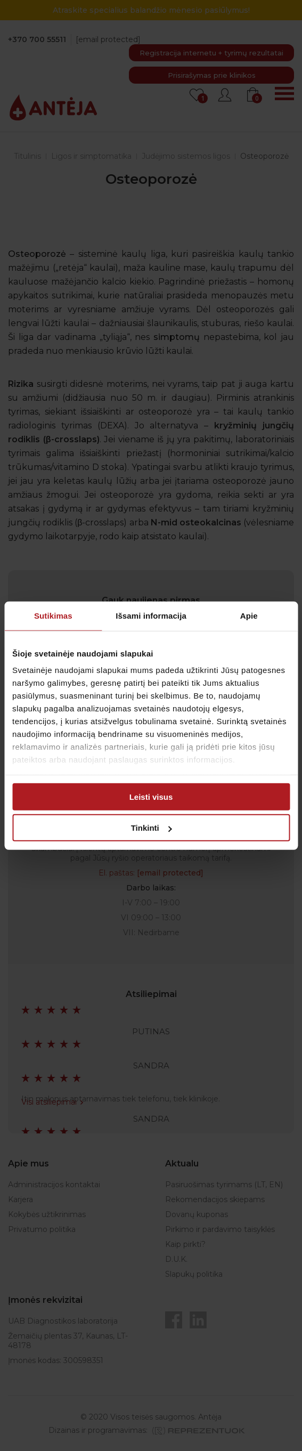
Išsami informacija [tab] (151, 615)
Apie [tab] (249, 615)
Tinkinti (151, 827)
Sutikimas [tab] (53, 615)
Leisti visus (151, 796)
